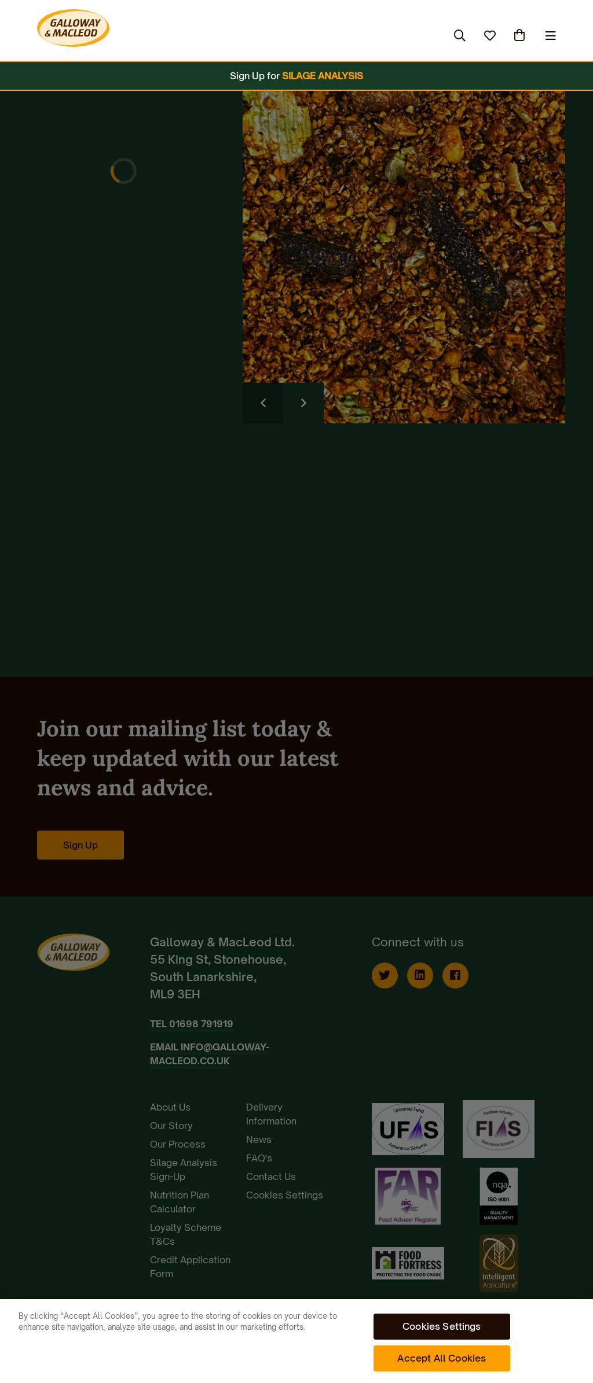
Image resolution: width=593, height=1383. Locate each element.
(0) (520, 35)
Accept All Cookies (441, 1358)
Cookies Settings (441, 1326)
